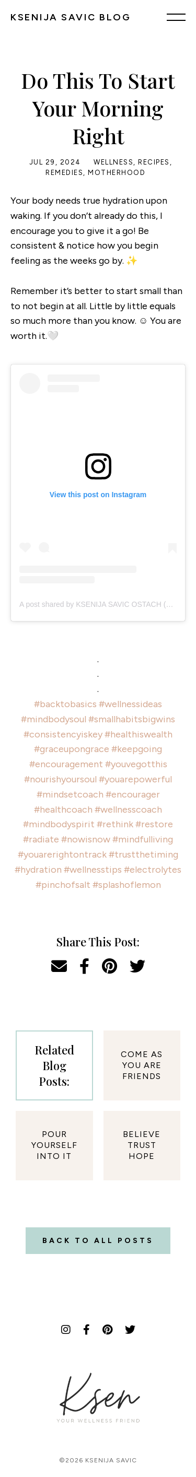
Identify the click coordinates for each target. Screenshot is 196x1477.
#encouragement (66, 764)
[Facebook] (86, 1330)
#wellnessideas (130, 704)
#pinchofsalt (63, 884)
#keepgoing (136, 749)
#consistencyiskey (63, 734)
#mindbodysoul (53, 719)
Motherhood (116, 173)
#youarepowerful (135, 779)
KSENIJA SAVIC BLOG (70, 17)
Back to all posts (98, 1240)
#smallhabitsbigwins (131, 719)
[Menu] (176, 16)
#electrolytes (152, 869)
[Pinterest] (107, 1330)
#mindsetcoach (70, 794)
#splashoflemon (127, 884)
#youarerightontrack (62, 854)
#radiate (41, 839)
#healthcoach (63, 809)
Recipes (154, 162)
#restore (154, 824)
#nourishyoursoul (60, 779)
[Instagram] (66, 1330)
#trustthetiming (143, 854)
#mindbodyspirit (59, 824)
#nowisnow (85, 839)
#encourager (133, 794)
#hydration (38, 869)
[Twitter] (130, 1330)
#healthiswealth (138, 734)
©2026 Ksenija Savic (98, 1460)
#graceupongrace (71, 749)
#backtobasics (65, 704)
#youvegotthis (136, 764)
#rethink (115, 824)
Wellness (113, 162)
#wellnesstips (93, 869)
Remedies (64, 173)
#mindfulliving (142, 839)
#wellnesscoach (128, 809)
